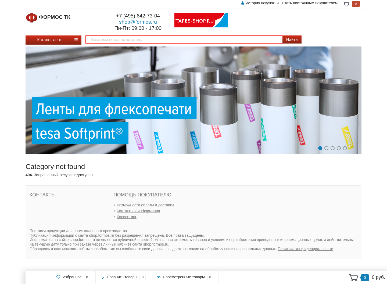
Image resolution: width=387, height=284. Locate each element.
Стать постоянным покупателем (310, 3)
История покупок (257, 3)
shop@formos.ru (138, 22)
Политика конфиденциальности (306, 249)
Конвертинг (127, 217)
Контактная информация (138, 211)
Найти (292, 39)
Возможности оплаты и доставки (145, 205)
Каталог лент (51, 39)
